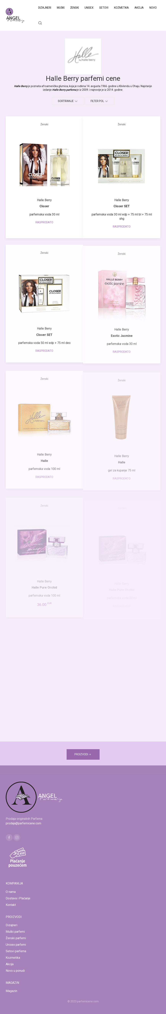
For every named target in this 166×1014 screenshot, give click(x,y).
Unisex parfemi (16, 944)
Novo (153, 7)
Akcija (139, 7)
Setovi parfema (16, 951)
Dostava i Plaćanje (18, 898)
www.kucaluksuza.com (79, 1005)
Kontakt (11, 905)
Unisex (89, 7)
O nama (11, 892)
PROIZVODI (83, 754)
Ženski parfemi (16, 938)
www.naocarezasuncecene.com (113, 1005)
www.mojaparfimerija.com (49, 1005)
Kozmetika (121, 7)
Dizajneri (44, 7)
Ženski (74, 7)
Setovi (103, 7)
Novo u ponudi (15, 970)
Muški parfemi (15, 931)
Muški (60, 7)
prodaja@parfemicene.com (23, 823)
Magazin (11, 991)
